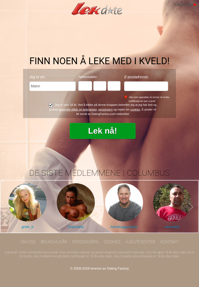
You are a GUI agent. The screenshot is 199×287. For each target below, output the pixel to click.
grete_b (27, 227)
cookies (135, 109)
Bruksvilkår (54, 241)
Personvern (85, 241)
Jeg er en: (37, 77)
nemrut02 (172, 227)
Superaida (76, 227)
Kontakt (169, 241)
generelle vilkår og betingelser (78, 109)
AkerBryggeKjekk (123, 227)
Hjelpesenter (140, 241)
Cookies (112, 241)
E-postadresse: (136, 77)
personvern (105, 109)
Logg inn (184, 5)
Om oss (27, 241)
